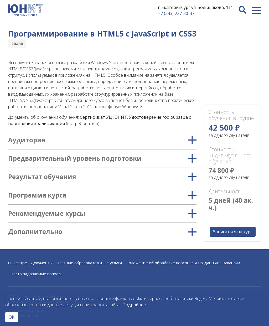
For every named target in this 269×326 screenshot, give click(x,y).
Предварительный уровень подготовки (102, 158)
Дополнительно (102, 232)
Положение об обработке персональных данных (172, 262)
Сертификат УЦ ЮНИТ (103, 117)
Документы (42, 262)
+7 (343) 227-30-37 (176, 13)
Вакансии (231, 262)
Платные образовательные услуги (89, 262)
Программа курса (102, 195)
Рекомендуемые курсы (102, 214)
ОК (11, 317)
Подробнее (134, 305)
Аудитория (102, 140)
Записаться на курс (232, 232)
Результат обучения (102, 177)
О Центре (17, 262)
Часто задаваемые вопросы (37, 273)
